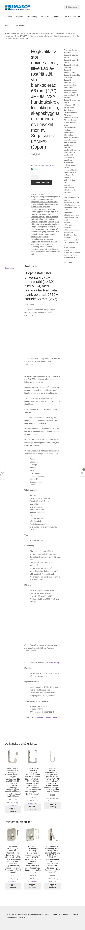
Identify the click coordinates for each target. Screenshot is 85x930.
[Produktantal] (35, 177)
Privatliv (19, 17)
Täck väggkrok (49, 219)
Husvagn (41, 229)
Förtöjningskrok (37, 239)
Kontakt (56, 17)
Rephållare (35, 249)
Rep (55, 227)
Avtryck (7, 25)
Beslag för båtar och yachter (22, 33)
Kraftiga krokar (42, 237)
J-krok (57, 232)
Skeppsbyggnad (37, 212)
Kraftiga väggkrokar (51, 212)
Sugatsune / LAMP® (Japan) (46, 717)
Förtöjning (42, 232)
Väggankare (35, 242)
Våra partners (19, 25)
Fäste (33, 214)
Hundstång (35, 247)
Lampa (33, 227)
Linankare (34, 222)
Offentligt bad (42, 227)
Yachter (50, 214)
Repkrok (34, 234)
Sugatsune (43, 222)
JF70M (38, 214)
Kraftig (50, 227)
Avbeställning (32, 17)
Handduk (34, 232)
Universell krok (45, 249)
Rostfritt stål (45, 242)
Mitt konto (8, 17)
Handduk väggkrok (38, 217)
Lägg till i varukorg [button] (13, 810)
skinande (50, 232)
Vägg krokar (39, 224)
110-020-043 (51, 209)
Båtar (41, 219)
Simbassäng (48, 239)
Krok (36, 219)
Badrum (51, 222)
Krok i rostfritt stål (51, 229)
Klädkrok (48, 247)
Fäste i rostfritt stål (42, 244)
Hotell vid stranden (38, 252)
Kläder (40, 234)
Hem (9, 33)
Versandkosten (50, 165)
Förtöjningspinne (50, 234)
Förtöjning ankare (51, 224)
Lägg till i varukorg (41, 182)
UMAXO (34, 229)
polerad (34, 237)
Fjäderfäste (42, 209)
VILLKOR (45, 17)
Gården (44, 214)
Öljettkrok (55, 249)
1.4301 (42, 247)
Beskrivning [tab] (9, 268)
